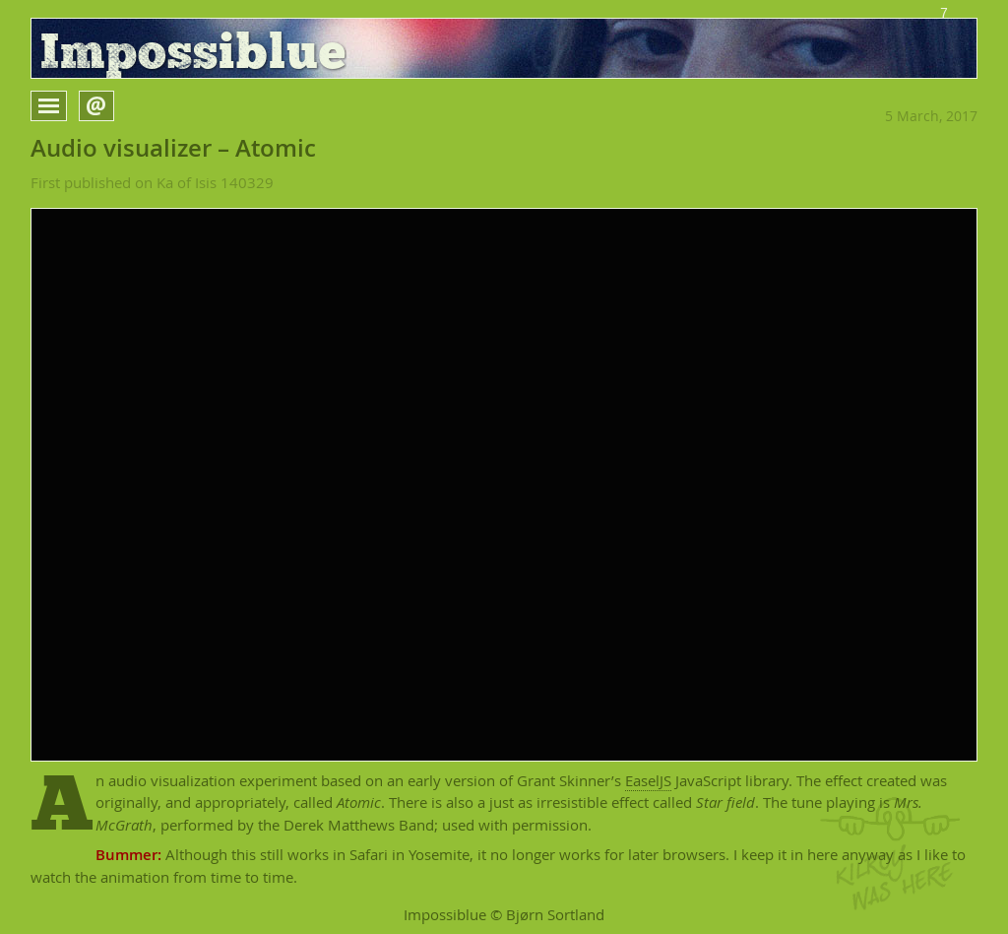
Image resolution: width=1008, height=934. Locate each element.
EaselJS (648, 780)
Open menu (66, 106)
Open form (113, 104)
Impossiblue (193, 54)
